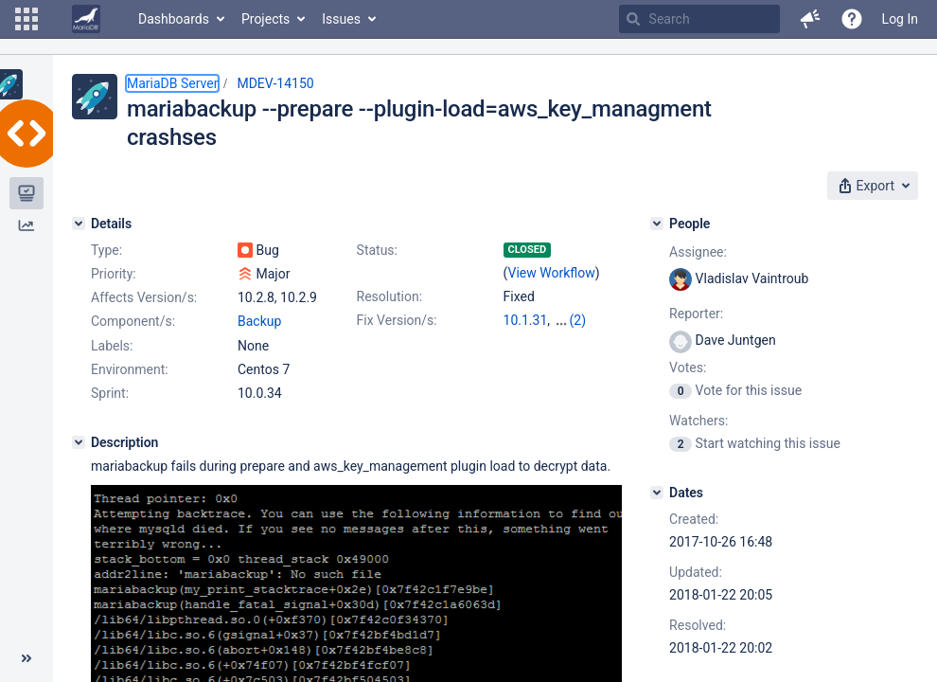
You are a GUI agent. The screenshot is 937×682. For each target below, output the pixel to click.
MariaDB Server (172, 83)
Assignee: (698, 252)
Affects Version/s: (144, 297)
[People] (656, 223)
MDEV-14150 (275, 83)
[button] (26, 19)
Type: (106, 250)
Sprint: (110, 393)
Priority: (113, 273)
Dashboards (173, 19)
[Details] (78, 223)
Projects (265, 19)
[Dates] (656, 492)
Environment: (129, 369)
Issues (341, 19)
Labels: (112, 345)
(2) (578, 320)
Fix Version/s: (397, 320)
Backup (259, 321)
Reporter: (696, 313)
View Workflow (551, 272)
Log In (900, 19)
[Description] (78, 442)
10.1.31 (526, 320)
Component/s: (133, 321)
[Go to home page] (86, 19)
